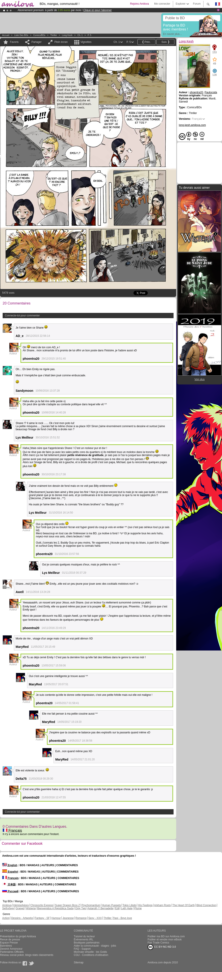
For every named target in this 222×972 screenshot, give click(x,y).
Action (5, 918)
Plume (138, 908)
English (9, 865)
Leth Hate (127, 908)
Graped (20, 908)
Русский (10, 891)
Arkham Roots (162, 905)
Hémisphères (21, 905)
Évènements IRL (83, 939)
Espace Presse (9, 942)
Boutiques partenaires (87, 942)
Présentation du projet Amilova (18, 936)
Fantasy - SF (42, 918)
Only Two (80, 908)
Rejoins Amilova (139, 3)
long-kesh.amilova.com (192, 125)
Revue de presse (10, 939)
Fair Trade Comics (158, 942)
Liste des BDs (21, 35)
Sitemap (78, 962)
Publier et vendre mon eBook (165, 939)
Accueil (5, 35)
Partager (36, 42)
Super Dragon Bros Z (67, 905)
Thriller (53, 35)
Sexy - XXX (95, 918)
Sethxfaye (8, 908)
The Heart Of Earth (183, 905)
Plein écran (61, 42)
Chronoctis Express (41, 905)
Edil (117, 908)
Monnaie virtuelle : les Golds (90, 951)
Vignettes (85, 42)
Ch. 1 (80, 35)
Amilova (7, 905)
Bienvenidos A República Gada (55, 908)
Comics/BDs (39, 35)
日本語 (9, 884)
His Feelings (145, 905)
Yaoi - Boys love (122, 918)
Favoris (14, 42)
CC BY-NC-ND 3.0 (162, 947)
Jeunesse (68, 918)
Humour (56, 918)
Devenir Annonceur (11, 948)
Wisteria (30, 908)
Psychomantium (90, 905)
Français (12, 830)
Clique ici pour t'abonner (97, 10)
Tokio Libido (129, 905)
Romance (81, 918)
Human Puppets (111, 905)
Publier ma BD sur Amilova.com (166, 936)
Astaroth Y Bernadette (100, 908)
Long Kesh (67, 35)
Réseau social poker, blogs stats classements (26, 955)
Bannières (6, 945)
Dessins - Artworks (22, 918)
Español (10, 871)
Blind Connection (206, 905)
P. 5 (89, 35)
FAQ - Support (82, 948)
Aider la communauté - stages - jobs (95, 945)
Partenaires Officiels (12, 951)
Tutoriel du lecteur (84, 936)
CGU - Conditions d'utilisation (91, 955)
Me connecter (162, 3)
